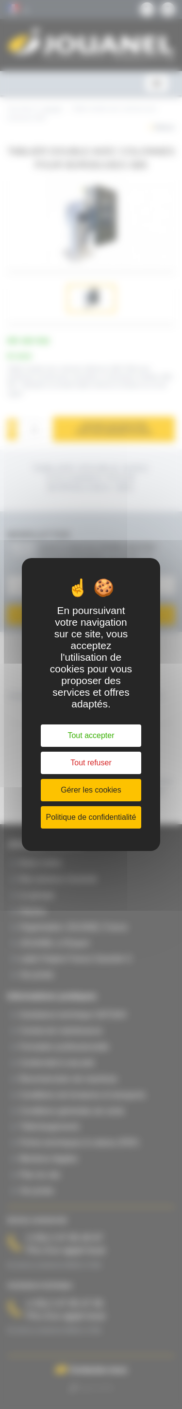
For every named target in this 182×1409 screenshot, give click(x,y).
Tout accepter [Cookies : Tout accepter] (90, 735)
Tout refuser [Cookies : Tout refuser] (90, 763)
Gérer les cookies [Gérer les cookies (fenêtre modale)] (91, 790)
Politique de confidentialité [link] (91, 817)
